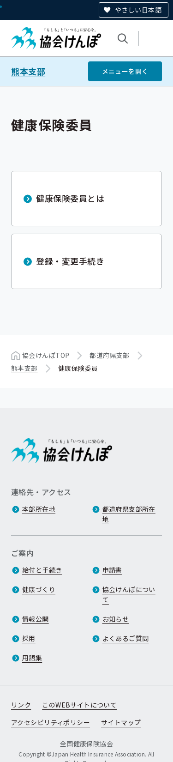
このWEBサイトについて (79, 704)
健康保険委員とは (70, 198)
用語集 (32, 657)
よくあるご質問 (125, 638)
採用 (29, 638)
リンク (21, 704)
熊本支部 (28, 71)
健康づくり (38, 589)
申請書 (112, 570)
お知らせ (115, 618)
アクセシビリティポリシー (50, 722)
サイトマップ (121, 722)
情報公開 (35, 618)
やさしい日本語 (138, 9)
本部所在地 (38, 509)
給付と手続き (42, 570)
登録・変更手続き (70, 261)
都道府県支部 (109, 355)
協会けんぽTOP (45, 355)
